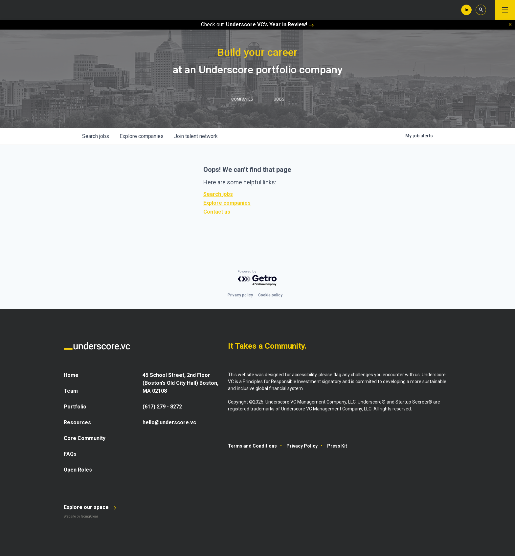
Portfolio (75, 407)
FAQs (70, 454)
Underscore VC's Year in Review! (270, 24)
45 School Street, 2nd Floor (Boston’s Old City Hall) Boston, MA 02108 (181, 383)
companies (142, 136)
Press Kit (337, 446)
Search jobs (218, 194)
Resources (77, 422)
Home (71, 375)
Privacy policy (240, 295)
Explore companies (227, 203)
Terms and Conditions (252, 446)
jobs (95, 136)
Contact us (216, 212)
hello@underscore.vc (169, 422)
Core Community (84, 438)
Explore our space (90, 507)
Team (71, 391)
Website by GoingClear (81, 516)
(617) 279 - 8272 (162, 407)
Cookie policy (270, 295)
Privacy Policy (302, 446)
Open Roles (78, 470)
